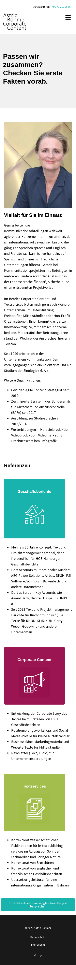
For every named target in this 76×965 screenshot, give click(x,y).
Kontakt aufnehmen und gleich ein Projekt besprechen (38, 904)
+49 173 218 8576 (60, 6)
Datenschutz (38, 937)
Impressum (38, 944)
